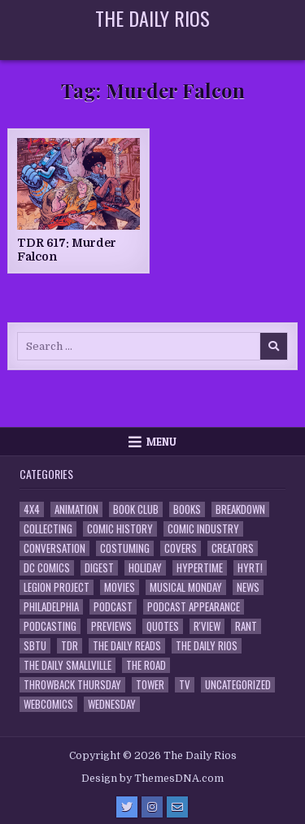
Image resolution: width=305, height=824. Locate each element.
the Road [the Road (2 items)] (146, 665)
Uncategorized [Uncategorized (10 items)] (238, 684)
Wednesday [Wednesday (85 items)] (112, 704)
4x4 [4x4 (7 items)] (32, 509)
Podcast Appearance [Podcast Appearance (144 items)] (193, 607)
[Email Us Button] (177, 807)
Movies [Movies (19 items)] (119, 587)
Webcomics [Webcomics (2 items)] (48, 704)
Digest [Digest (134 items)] (99, 568)
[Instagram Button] (152, 807)
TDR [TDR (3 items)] (69, 646)
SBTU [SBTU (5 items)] (35, 646)
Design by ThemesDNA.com (152, 778)
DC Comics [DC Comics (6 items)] (47, 568)
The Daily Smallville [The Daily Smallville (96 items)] (67, 665)
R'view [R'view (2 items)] (207, 626)
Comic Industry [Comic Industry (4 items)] (203, 529)
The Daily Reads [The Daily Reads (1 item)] (127, 646)
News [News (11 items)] (248, 587)
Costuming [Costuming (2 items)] (125, 548)
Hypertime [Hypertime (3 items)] (199, 568)
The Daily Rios (152, 17)
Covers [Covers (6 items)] (180, 548)
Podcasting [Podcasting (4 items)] (50, 626)
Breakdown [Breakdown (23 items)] (240, 509)
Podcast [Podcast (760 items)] (113, 607)
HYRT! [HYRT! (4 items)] (250, 568)
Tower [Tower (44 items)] (150, 684)
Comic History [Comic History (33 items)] (120, 529)
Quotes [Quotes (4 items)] (162, 626)
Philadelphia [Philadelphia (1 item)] (51, 607)
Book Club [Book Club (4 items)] (136, 509)
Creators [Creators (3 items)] (232, 548)
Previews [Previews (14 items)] (111, 626)
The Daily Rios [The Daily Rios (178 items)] (206, 646)
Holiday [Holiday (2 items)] (145, 568)
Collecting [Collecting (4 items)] (48, 529)
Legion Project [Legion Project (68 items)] (56, 587)
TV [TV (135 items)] (184, 684)
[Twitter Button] (126, 807)
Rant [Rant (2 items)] (246, 626)
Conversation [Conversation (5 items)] (54, 548)
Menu (161, 441)
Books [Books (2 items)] (187, 509)
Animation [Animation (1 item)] (76, 509)
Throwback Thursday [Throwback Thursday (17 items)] (72, 684)
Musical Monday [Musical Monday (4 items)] (186, 587)
